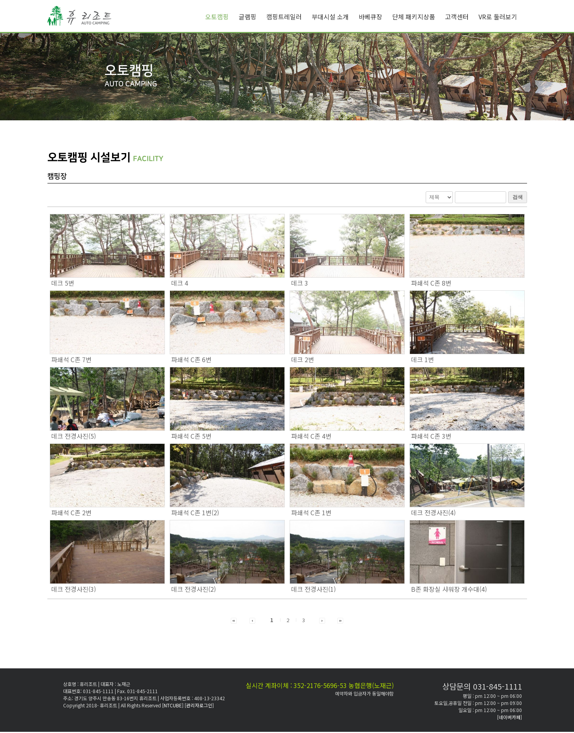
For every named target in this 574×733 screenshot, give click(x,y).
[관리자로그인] (199, 705)
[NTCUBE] (173, 705)
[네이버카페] (509, 717)
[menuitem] (222, 16)
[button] (234, 620)
